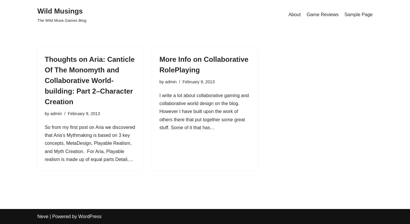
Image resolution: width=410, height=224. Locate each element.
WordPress (89, 216)
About (295, 14)
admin (56, 113)
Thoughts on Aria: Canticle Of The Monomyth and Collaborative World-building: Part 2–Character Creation (90, 80)
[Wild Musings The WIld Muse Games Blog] (61, 14)
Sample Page (358, 14)
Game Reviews (322, 14)
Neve (42, 216)
